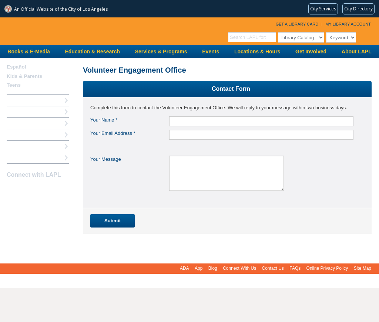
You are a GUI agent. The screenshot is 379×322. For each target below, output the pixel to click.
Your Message (105, 159)
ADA (184, 268)
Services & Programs (161, 51)
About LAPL (357, 51)
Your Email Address (112, 133)
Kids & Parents (24, 76)
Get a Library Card (297, 24)
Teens (14, 85)
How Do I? (18, 100)
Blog (212, 268)
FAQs (295, 268)
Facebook (11, 189)
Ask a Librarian (24, 134)
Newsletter (50, 189)
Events (210, 51)
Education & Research (92, 51)
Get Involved (310, 51)
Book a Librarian (26, 146)
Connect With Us (239, 268)
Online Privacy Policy (327, 268)
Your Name (103, 120)
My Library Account (348, 24)
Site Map (362, 268)
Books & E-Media (28, 51)
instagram (24, 189)
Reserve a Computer (30, 123)
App (198, 268)
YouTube (37, 189)
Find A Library (23, 157)
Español (16, 67)
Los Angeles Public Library (91, 30)
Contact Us (273, 268)
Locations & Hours (257, 51)
